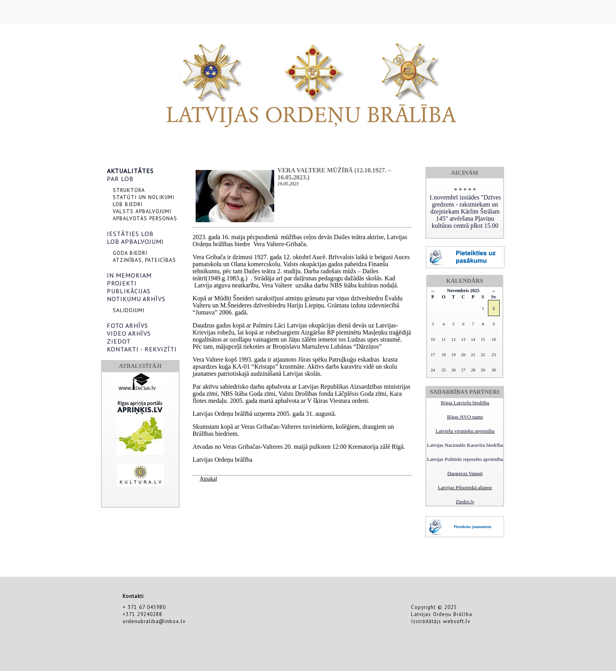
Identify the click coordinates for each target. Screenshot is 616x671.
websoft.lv (456, 621)
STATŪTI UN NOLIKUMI (143, 197)
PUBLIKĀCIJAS (128, 291)
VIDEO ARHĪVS (129, 333)
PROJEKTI (122, 283)
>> (493, 291)
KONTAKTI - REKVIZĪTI (142, 349)
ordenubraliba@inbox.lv (154, 621)
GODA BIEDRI (130, 252)
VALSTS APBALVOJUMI (142, 211)
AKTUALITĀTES (130, 171)
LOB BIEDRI (128, 204)
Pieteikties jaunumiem (472, 527)
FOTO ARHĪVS (127, 325)
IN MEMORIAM (129, 275)
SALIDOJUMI (129, 310)
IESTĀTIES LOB (130, 234)
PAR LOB (120, 179)
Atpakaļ (208, 479)
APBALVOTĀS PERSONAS (145, 218)
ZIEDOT (119, 341)
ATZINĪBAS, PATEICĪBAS (144, 259)
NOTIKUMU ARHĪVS (136, 299)
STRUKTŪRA (129, 190)
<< (432, 291)
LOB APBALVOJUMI (135, 241)
